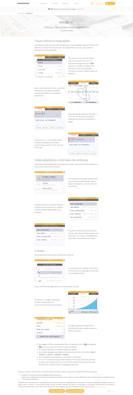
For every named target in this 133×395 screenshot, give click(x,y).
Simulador (55, 3)
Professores (65, 3)
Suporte (76, 3)
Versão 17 (30, 13)
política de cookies (100, 387)
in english (79, 9)
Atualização (21, 13)
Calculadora (43, 3)
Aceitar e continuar (57, 391)
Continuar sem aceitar (75, 391)
